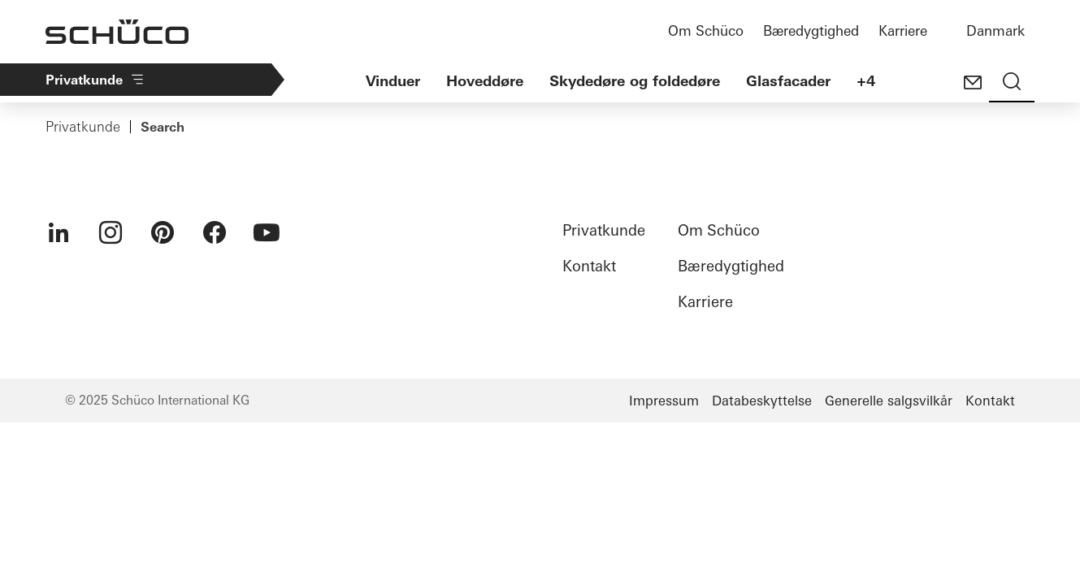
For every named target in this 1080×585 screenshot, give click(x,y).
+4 (866, 81)
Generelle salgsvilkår (888, 400)
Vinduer (393, 81)
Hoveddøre (484, 81)
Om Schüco (706, 30)
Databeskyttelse (762, 400)
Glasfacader (788, 81)
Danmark (995, 30)
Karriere (902, 30)
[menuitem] (59, 232)
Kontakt (589, 266)
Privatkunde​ (95, 80)
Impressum (664, 400)
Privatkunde (83, 127)
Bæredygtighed (811, 30)
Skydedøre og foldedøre (634, 81)
